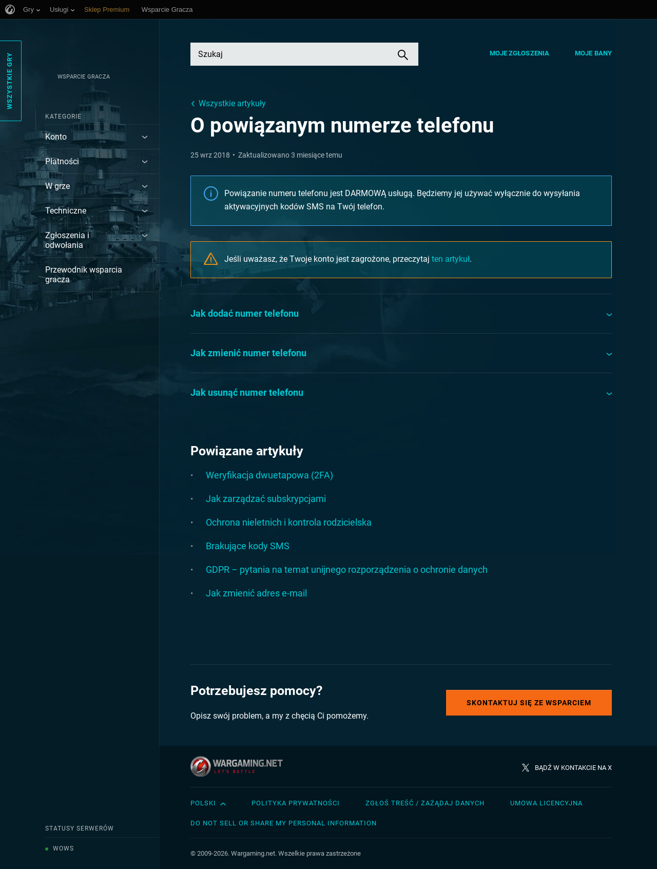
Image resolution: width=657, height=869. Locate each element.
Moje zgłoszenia (520, 53)
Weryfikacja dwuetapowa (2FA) (269, 475)
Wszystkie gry (9, 80)
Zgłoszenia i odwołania (67, 240)
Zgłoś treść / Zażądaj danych (425, 803)
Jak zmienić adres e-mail (256, 593)
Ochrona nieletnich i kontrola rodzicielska (289, 522)
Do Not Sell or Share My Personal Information (283, 823)
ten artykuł (451, 259)
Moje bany (593, 53)
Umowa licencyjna (546, 803)
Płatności (62, 161)
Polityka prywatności (296, 803)
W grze (57, 186)
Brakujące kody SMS (247, 545)
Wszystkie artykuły (232, 103)
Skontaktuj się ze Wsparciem (529, 703)
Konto (56, 137)
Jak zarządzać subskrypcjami (266, 498)
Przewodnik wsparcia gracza (83, 274)
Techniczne (65, 211)
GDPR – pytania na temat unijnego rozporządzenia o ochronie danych (347, 569)
